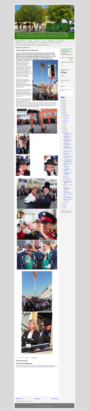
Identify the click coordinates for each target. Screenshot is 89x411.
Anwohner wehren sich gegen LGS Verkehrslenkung (67, 137)
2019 (63, 113)
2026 (63, 102)
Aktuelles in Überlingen (20, 40)
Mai (64, 126)
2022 (63, 108)
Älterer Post (55, 398)
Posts (63, 63)
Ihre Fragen (43, 40)
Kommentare (64, 66)
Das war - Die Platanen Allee (30, 42)
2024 (63, 105)
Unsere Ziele (36, 40)
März (64, 130)
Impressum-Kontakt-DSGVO (43, 44)
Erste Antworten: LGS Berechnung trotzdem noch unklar (67, 140)
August (64, 121)
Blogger (50, 406)
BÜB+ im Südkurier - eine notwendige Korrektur (68, 161)
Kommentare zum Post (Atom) (26, 401)
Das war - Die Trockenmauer (55, 42)
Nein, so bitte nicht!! (66, 179)
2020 (63, 112)
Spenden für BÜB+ (61, 40)
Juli (64, 123)
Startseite (37, 398)
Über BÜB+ (29, 40)
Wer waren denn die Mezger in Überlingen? (68, 197)
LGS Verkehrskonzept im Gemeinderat (67, 157)
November (65, 116)
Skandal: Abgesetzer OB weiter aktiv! (67, 134)
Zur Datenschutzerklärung (66, 212)
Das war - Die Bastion (42, 42)
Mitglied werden (51, 40)
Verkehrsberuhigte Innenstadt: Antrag (67, 144)
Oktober (64, 118)
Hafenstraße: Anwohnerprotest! (67, 192)
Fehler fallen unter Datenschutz (66, 167)
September (65, 120)
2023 (63, 107)
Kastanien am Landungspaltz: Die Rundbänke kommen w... (67, 148)
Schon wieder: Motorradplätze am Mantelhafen (67, 188)
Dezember (65, 115)
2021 (63, 110)
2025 (63, 103)
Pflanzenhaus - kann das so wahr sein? (67, 200)
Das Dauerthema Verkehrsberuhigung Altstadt (67, 169)
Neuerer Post (19, 398)
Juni (64, 125)
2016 (63, 207)
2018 (63, 204)
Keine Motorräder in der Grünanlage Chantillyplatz (67, 173)
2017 (63, 206)
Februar (64, 131)
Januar (64, 202)
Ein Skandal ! (65, 176)
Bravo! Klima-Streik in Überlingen (67, 154)
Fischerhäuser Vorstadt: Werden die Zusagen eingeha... (67, 182)
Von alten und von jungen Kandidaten (68, 151)
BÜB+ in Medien (19, 42)
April (64, 128)
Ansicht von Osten (66, 177)
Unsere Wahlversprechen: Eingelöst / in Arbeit (25, 44)
